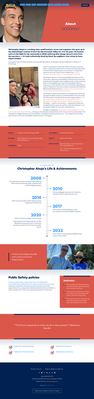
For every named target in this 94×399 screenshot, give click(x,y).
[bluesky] (78, 29)
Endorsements (41, 4)
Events (50, 4)
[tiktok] (73, 29)
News (33, 4)
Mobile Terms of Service (54, 369)
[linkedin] (70, 29)
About (22, 4)
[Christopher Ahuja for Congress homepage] (10, 7)
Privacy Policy (36, 369)
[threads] (76, 29)
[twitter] (68, 29)
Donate (85, 5)
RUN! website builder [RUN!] (49, 385)
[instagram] (65, 29)
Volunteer (57, 4)
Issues (28, 4)
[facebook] (63, 29)
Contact (65, 4)
